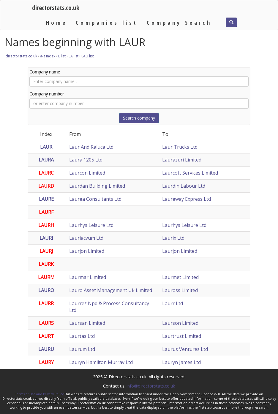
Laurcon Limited (87, 173)
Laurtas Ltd (82, 336)
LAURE (46, 199)
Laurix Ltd (173, 238)
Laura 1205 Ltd (85, 159)
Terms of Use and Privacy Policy (39, 394)
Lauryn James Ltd (181, 362)
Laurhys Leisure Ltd (91, 225)
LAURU (46, 349)
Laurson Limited (180, 323)
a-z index (47, 56)
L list (62, 56)
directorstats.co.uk (55, 7)
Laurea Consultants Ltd (95, 199)
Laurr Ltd (172, 303)
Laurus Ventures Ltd (185, 349)
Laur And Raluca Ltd (91, 147)
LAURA (46, 159)
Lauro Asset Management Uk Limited (110, 290)
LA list (73, 56)
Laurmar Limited (87, 277)
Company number (46, 94)
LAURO (46, 290)
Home (56, 22)
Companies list (107, 22)
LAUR (46, 147)
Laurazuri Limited (181, 159)
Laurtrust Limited (181, 336)
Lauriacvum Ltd (86, 238)
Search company (139, 118)
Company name (44, 72)
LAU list (87, 56)
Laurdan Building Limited (97, 186)
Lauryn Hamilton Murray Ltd (101, 362)
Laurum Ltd (82, 349)
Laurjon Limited (86, 251)
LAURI (46, 238)
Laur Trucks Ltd (180, 147)
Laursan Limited (87, 323)
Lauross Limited (180, 290)
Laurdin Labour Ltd (183, 186)
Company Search (179, 22)
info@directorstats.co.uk (151, 386)
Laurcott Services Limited (190, 173)
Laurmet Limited (180, 277)
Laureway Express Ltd (186, 199)
